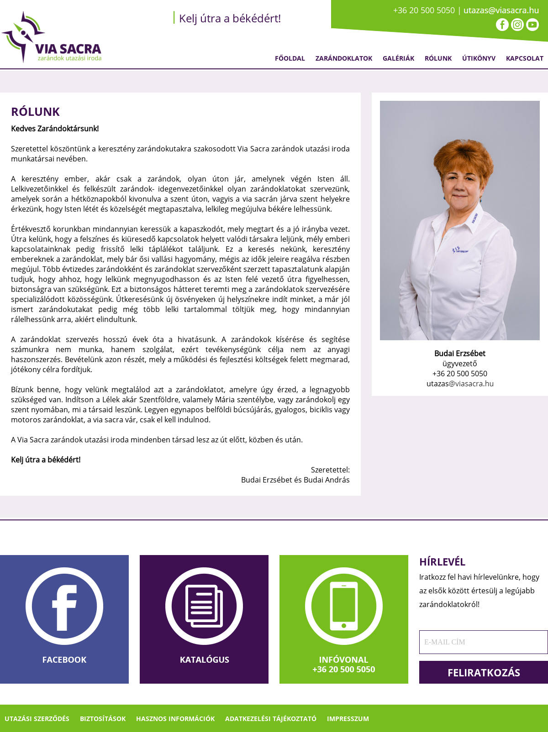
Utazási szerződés (37, 718)
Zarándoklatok (344, 58)
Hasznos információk (175, 718)
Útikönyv (478, 58)
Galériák (398, 58)
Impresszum (348, 718)
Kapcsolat (524, 58)
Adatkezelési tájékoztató (270, 718)
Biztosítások (103, 718)
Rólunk (438, 58)
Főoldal (290, 58)
